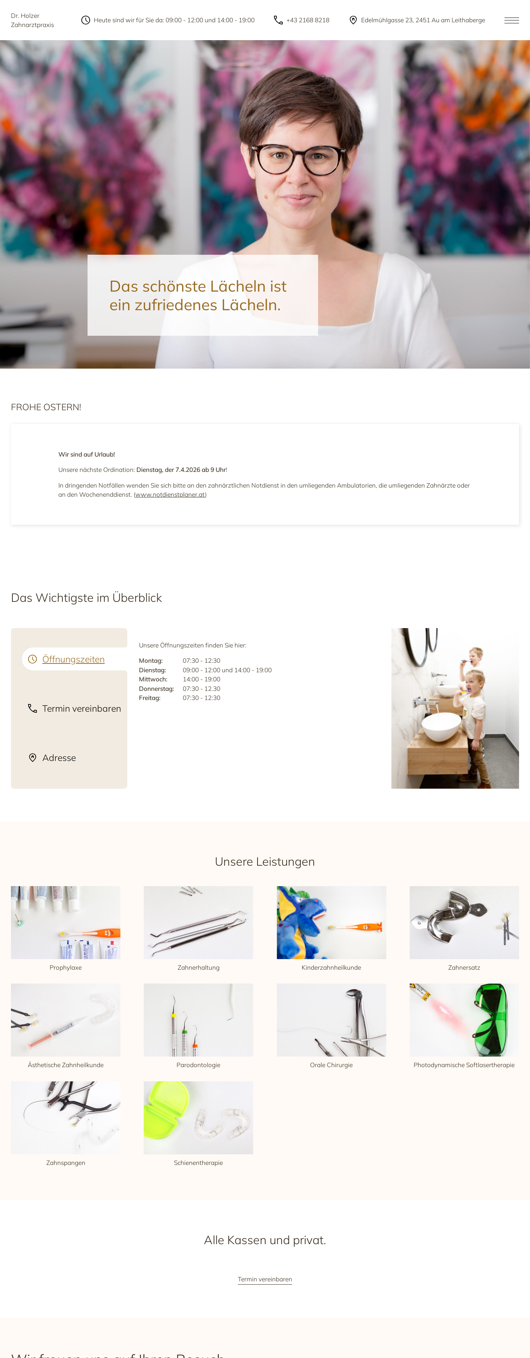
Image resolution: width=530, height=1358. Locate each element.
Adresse (59, 757)
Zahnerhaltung (198, 928)
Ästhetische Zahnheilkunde (65, 1026)
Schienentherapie (198, 1123)
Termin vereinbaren (81, 708)
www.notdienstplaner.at (170, 494)
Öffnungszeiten (73, 659)
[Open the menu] (511, 20)
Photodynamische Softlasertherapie (464, 1026)
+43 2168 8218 (307, 20)
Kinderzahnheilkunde (331, 928)
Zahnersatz (464, 928)
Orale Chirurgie (331, 1026)
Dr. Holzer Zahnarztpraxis (32, 20)
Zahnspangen (65, 1123)
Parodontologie (198, 1026)
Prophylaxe (65, 928)
